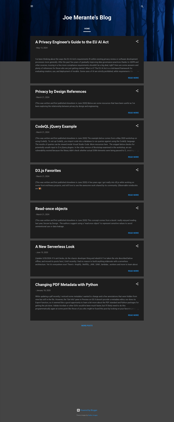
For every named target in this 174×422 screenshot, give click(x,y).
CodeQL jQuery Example (56, 202)
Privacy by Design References (60, 167)
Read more (133, 154)
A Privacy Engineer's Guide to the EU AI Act (72, 42)
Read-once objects (51, 285)
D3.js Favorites (48, 247)
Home (87, 28)
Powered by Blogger (87, 410)
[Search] (142, 7)
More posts (87, 402)
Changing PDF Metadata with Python (66, 361)
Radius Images (93, 415)
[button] (137, 42)
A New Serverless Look (54, 323)
